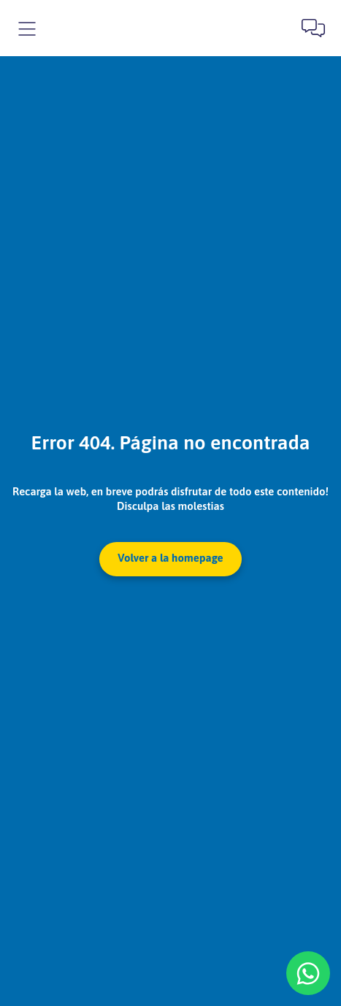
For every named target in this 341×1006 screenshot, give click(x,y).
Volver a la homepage (170, 558)
